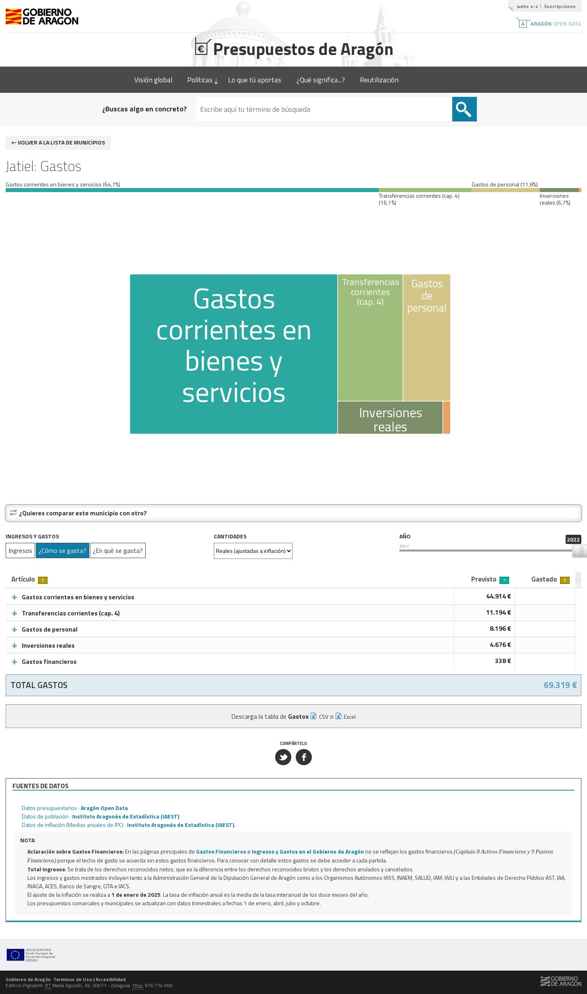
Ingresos (20, 550)
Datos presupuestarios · (75, 808)
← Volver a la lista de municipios (58, 142)
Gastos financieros (49, 661)
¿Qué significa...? (321, 79)
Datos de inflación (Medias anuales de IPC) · (129, 824)
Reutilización (379, 79)
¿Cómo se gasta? (62, 550)
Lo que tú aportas (254, 79)
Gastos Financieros (221, 851)
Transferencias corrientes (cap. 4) (71, 613)
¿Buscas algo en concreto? (185, 108)
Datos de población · (100, 816)
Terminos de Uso (72, 979)
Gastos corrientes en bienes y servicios (78, 597)
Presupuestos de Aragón (293, 47)
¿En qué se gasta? (118, 550)
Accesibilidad (110, 979)
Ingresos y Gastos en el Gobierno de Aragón (308, 851)
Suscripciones (560, 6)
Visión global (153, 79)
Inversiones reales (48, 645)
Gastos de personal (49, 629)
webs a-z (527, 6)
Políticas (200, 79)
